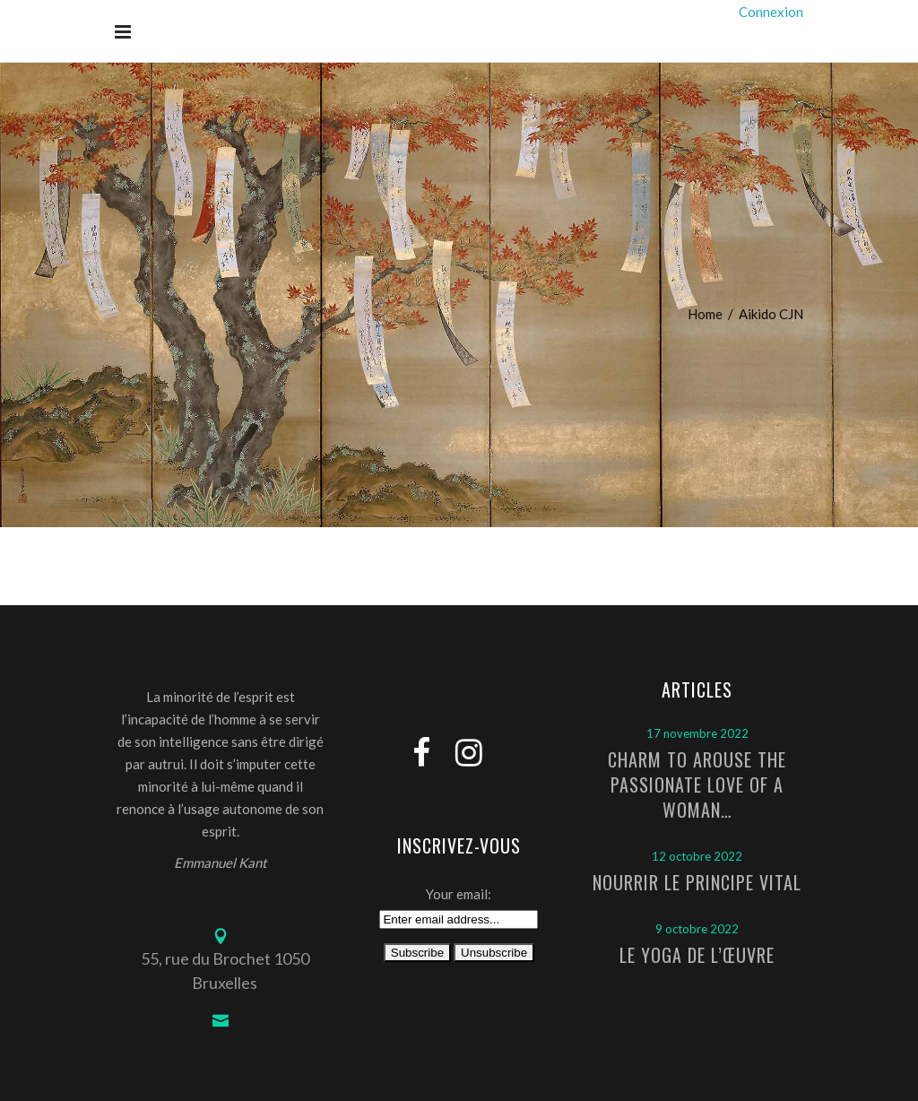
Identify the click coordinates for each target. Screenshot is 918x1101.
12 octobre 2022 (697, 856)
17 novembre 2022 (697, 733)
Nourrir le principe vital (697, 882)
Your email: (458, 894)
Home (705, 314)
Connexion (771, 12)
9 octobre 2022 (697, 929)
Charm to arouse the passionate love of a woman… (697, 784)
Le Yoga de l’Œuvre (697, 954)
